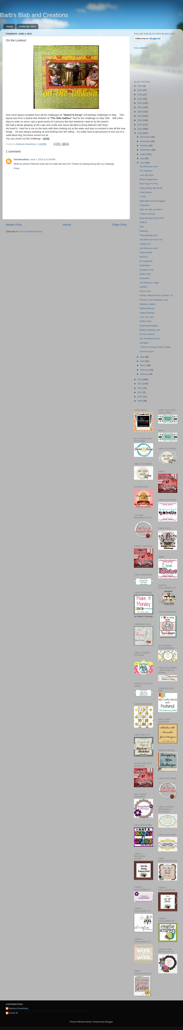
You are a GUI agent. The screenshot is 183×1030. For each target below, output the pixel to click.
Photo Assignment (148, 179)
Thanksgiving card (149, 235)
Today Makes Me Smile (151, 188)
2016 (140, 129)
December (145, 137)
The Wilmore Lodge (149, 282)
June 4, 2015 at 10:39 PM (42, 159)
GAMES (144, 287)
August (144, 154)
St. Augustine (146, 261)
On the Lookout (147, 334)
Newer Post (14, 224)
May (142, 357)
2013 (140, 383)
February (145, 370)
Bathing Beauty (147, 308)
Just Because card (149, 166)
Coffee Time (145, 321)
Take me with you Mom (151, 209)
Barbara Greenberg (18, 1008)
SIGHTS (144, 257)
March (143, 365)
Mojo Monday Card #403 (152, 218)
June (142, 162)
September (145, 150)
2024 (140, 94)
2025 (140, 90)
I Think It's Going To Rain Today (155, 347)
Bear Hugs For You (149, 183)
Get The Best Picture (150, 338)
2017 (140, 124)
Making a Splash (148, 304)
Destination (145, 265)
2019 (140, 116)
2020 (140, 111)
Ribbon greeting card (150, 330)
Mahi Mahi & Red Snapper (152, 201)
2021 (140, 107)
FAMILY (143, 222)
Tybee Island (146, 252)
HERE (46, 138)
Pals (142, 226)
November (145, 141)
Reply (16, 168)
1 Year (143, 196)
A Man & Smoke (147, 214)
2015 (140, 133)
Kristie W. (13, 1013)
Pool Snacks (146, 192)
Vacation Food (147, 270)
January (144, 374)
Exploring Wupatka (149, 325)
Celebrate (144, 205)
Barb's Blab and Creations (34, 15)
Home (9, 26)
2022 (140, 103)
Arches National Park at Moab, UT (156, 295)
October (144, 145)
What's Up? (145, 274)
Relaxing (144, 231)
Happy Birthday (147, 313)
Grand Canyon (147, 351)
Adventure (145, 278)
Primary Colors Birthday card (154, 300)
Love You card (147, 317)
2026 (140, 86)
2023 (140, 99)
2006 (140, 401)
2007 (140, 396)
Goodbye (144, 343)
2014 (140, 379)
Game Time (145, 291)
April (142, 361)
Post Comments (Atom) (30, 231)
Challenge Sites (27, 26)
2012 (140, 388)
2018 (140, 120)
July (142, 158)
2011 (140, 392)
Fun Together (146, 170)
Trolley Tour (145, 244)
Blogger (109, 1022)
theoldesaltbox (21, 159)
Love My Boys (146, 175)
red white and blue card (151, 239)
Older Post (119, 224)
